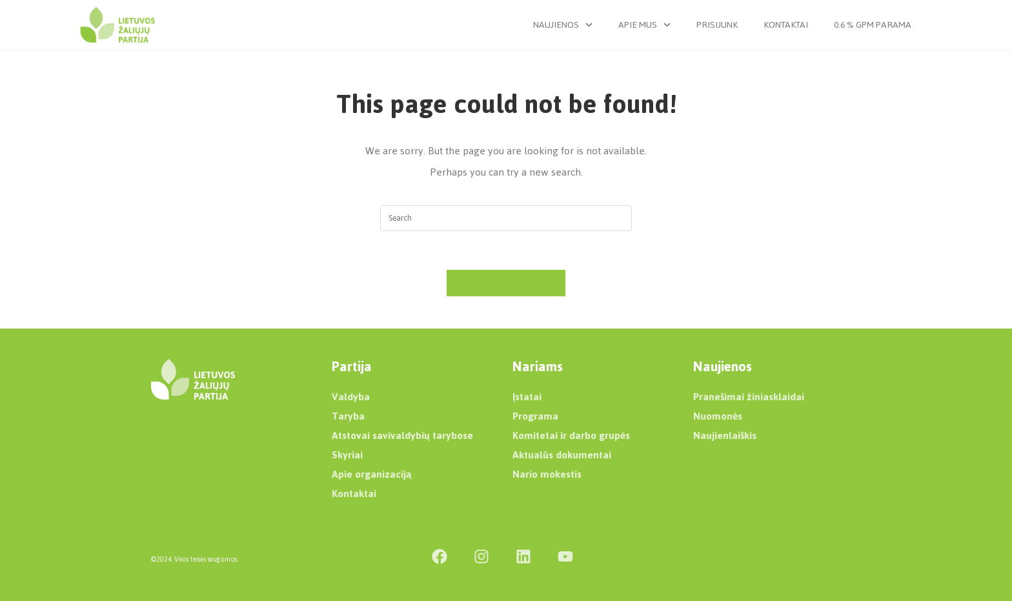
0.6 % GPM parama (872, 25)
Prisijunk (717, 25)
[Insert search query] (506, 218)
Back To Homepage (506, 283)
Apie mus (644, 25)
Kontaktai (786, 25)
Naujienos (562, 25)
